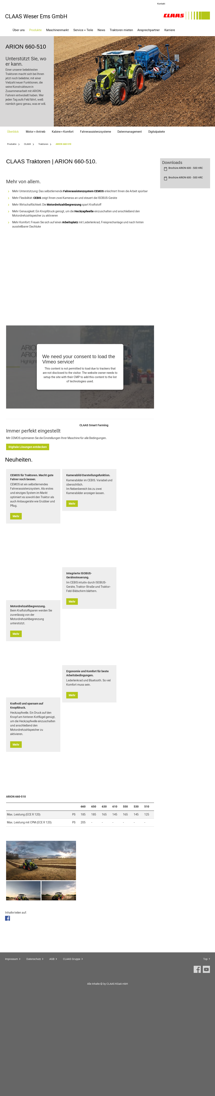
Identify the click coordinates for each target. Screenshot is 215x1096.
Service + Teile (83, 30)
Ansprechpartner (148, 30)
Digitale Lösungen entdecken (101, 534)
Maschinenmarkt (57, 30)
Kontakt (161, 3)
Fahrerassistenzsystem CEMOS (83, 274)
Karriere (169, 30)
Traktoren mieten (121, 30)
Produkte (35, 30)
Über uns (19, 30)
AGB (51, 1056)
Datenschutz (33, 1056)
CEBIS (37, 281)
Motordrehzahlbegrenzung (64, 287)
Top (205, 1056)
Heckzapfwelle (84, 294)
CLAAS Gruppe (71, 1056)
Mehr (16, 688)
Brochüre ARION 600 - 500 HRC (185, 168)
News (101, 30)
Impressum (11, 1056)
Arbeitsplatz (70, 305)
